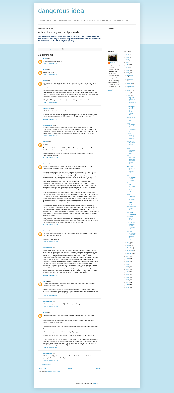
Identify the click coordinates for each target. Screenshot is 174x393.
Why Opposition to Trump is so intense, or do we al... (131, 160)
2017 (127, 256)
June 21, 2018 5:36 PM (50, 295)
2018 (127, 73)
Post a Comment (46, 364)
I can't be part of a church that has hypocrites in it (131, 226)
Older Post (98, 368)
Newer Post (42, 368)
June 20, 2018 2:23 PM (50, 102)
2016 (127, 259)
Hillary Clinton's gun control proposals (131, 136)
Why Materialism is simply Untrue (131, 151)
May (128, 243)
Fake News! (130, 192)
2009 (127, 277)
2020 (127, 67)
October (129, 83)
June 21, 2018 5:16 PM (50, 275)
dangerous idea (61, 10)
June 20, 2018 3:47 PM (50, 119)
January (129, 253)
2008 (127, 280)
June (128, 95)
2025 (127, 54)
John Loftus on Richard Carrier (131, 208)
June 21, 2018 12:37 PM (50, 241)
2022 (127, 62)
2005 (127, 287)
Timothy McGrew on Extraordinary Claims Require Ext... (131, 235)
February (130, 250)
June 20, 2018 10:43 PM (50, 158)
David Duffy (47, 108)
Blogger (95, 383)
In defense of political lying (131, 119)
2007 (127, 282)
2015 (127, 261)
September (130, 86)
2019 (127, 70)
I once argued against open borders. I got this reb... (131, 111)
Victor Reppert (47, 125)
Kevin (45, 58)
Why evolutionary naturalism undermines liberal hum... (131, 199)
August (129, 90)
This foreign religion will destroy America (131, 143)
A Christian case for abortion (130, 218)
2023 (127, 60)
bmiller (45, 142)
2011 (127, 272)
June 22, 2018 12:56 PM (50, 306)
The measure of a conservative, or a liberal (131, 186)
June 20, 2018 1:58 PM (50, 74)
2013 (127, 267)
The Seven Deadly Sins (131, 213)
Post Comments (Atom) (53, 371)
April (128, 245)
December (130, 75)
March (129, 248)
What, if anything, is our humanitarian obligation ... (131, 127)
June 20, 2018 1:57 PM (50, 63)
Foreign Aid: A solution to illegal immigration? (131, 101)
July (128, 93)
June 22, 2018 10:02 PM (50, 360)
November (130, 79)
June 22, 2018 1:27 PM (50, 347)
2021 (127, 65)
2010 (127, 274)
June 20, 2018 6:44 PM (50, 136)
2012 (127, 269)
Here (40, 37)
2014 (127, 264)
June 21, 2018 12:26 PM (50, 225)
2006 (127, 285)
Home (70, 368)
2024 (127, 57)
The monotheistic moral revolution (131, 178)
